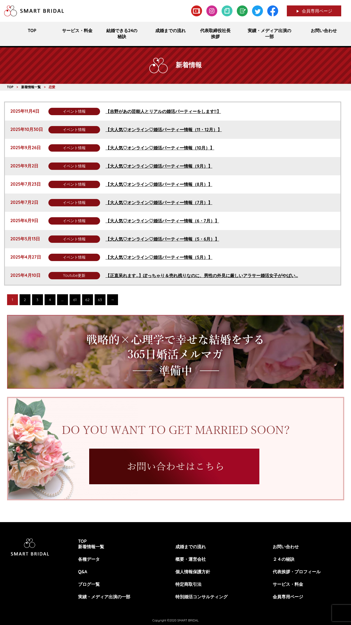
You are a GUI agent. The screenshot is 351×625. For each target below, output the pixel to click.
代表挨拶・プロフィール (297, 571)
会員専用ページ (317, 11)
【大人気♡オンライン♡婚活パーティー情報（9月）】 (158, 166)
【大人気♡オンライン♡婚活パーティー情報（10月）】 (159, 148)
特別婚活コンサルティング (201, 596)
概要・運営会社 (190, 559)
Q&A (82, 571)
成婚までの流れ (190, 546)
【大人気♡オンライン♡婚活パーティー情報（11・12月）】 (163, 129)
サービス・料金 (288, 584)
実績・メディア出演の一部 (104, 596)
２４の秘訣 (283, 559)
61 (75, 299)
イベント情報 (74, 111)
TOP (82, 541)
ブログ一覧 (89, 584)
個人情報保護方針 (192, 571)
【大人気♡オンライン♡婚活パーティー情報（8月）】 (158, 184)
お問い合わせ (286, 546)
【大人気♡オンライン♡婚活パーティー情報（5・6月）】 (162, 239)
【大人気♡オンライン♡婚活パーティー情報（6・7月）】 (162, 220)
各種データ (89, 559)
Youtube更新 (74, 275)
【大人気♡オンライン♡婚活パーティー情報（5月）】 (158, 257)
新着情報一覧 (91, 546)
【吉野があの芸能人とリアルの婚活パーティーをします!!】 (163, 111)
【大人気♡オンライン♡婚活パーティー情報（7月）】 (158, 202)
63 (100, 299)
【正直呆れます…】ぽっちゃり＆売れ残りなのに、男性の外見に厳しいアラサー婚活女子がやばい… (201, 275)
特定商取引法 (188, 584)
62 (87, 299)
